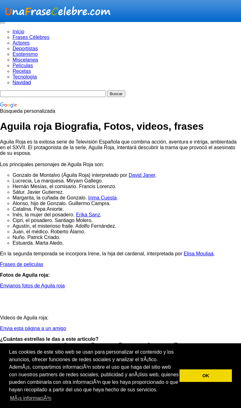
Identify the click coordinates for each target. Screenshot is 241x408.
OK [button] (205, 375)
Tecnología (25, 76)
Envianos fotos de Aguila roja (32, 285)
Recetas (22, 71)
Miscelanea (25, 60)
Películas (23, 65)
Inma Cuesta (102, 197)
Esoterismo (25, 54)
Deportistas (25, 48)
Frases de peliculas (21, 264)
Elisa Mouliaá (198, 253)
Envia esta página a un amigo (33, 328)
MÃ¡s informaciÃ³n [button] (30, 398)
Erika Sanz (88, 214)
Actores (21, 43)
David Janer (142, 175)
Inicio (18, 31)
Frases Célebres (31, 37)
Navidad (22, 82)
